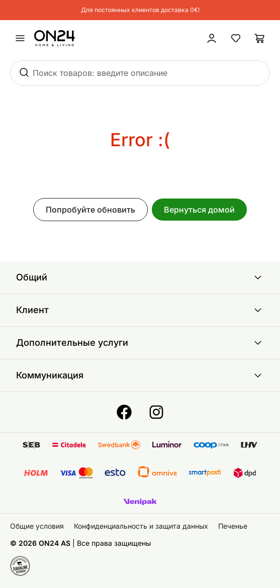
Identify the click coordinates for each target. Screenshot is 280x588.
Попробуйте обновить (90, 210)
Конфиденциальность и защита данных (141, 526)
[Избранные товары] (236, 38)
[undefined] (20, 38)
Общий (140, 277)
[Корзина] (260, 38)
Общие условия (37, 526)
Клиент (140, 310)
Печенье (232, 526)
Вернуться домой (199, 210)
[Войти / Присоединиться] (212, 38)
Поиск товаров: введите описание (100, 73)
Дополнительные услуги (140, 343)
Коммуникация (140, 375)
